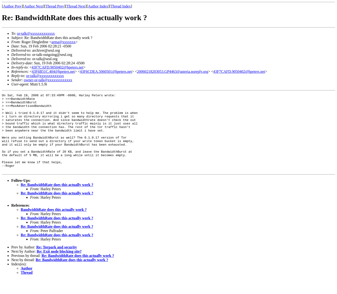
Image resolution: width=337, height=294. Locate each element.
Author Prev (12, 6)
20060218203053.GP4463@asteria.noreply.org (172, 72)
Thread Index (121, 6)
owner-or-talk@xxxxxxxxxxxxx (48, 80)
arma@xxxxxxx (64, 42)
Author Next (33, 6)
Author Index (98, 6)
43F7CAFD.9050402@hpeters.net (57, 67)
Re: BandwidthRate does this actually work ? (57, 200)
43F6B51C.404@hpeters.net (53, 72)
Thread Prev (55, 6)
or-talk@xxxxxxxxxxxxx (36, 33)
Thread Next (76, 6)
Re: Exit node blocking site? (59, 267)
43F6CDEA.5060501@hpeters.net (106, 72)
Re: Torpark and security (56, 263)
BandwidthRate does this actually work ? (54, 225)
